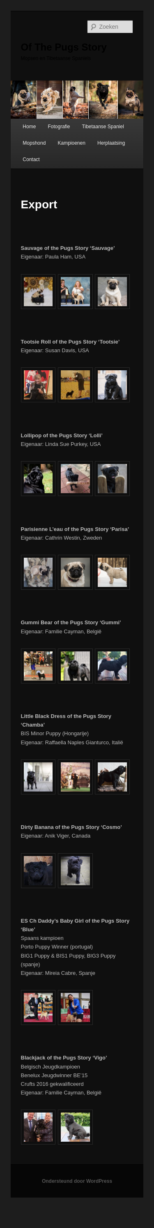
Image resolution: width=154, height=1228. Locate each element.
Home (29, 126)
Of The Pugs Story (64, 47)
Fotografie (59, 126)
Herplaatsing (111, 143)
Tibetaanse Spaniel (103, 126)
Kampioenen (71, 143)
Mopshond (34, 143)
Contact (31, 159)
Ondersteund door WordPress (77, 1181)
